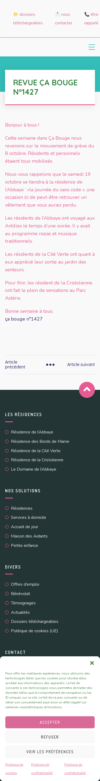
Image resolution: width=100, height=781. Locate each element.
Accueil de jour (24, 527)
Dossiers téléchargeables (34, 621)
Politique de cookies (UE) (34, 631)
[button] (92, 663)
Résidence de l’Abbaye (32, 432)
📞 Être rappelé (91, 18)
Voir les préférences (50, 751)
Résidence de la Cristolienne (37, 460)
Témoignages (23, 603)
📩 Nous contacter (63, 18)
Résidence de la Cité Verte (36, 451)
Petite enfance (24, 545)
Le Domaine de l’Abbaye (33, 469)
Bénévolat (20, 594)
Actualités (20, 612)
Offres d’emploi (25, 584)
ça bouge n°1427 (24, 319)
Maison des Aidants (29, 536)
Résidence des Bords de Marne (40, 441)
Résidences (22, 508)
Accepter (50, 722)
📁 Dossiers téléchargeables (28, 18)
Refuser (50, 737)
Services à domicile (28, 517)
